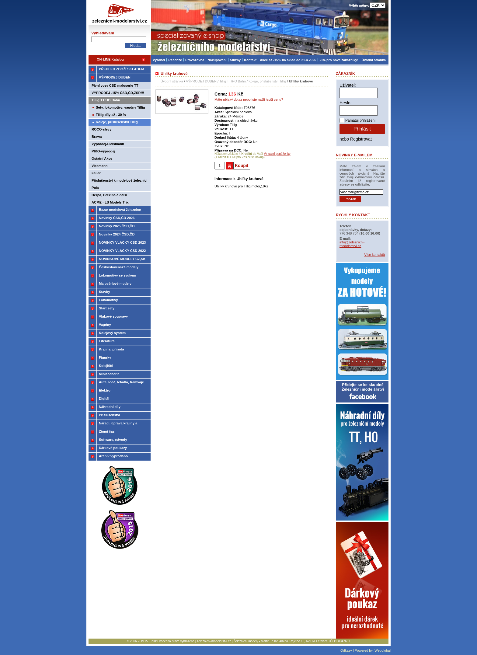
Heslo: (345, 102)
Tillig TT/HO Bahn (232, 81)
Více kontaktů (374, 254)
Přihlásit (362, 128)
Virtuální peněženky (277, 153)
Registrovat (361, 139)
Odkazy (346, 650)
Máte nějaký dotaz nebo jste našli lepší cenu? (248, 99)
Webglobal (382, 650)
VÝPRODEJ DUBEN (201, 81)
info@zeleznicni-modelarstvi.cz (351, 244)
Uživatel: (347, 85)
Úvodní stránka (172, 81)
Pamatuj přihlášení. (361, 120)
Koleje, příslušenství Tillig (267, 81)
